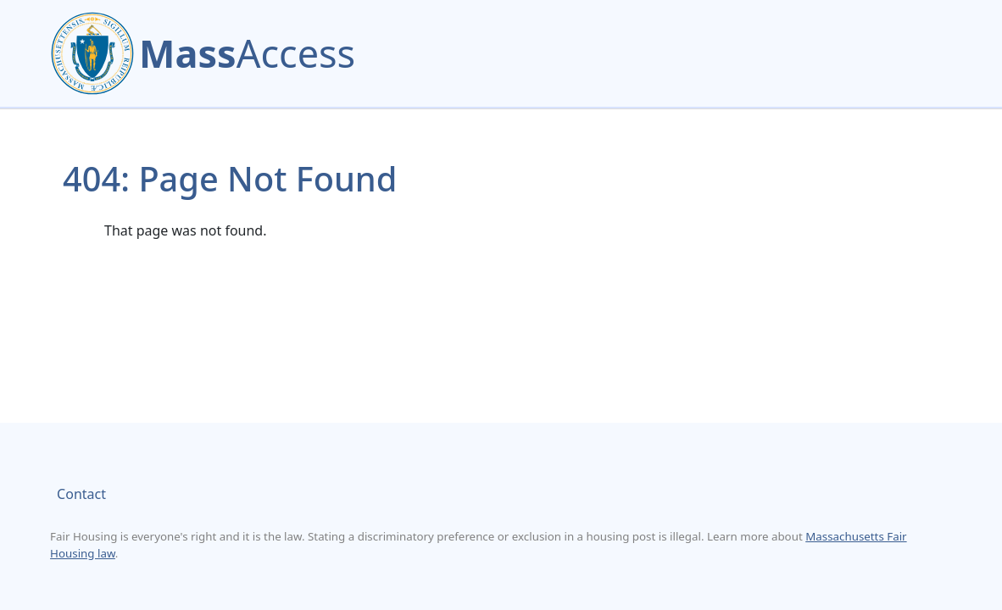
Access (247, 53)
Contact (81, 494)
